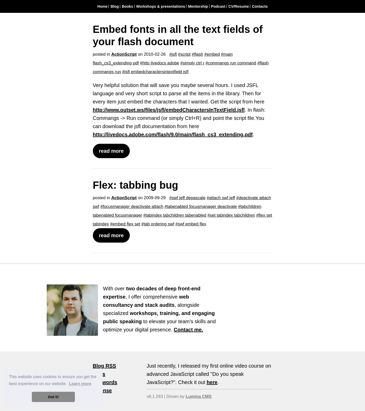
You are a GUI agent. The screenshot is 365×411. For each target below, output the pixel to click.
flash (198, 54)
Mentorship (198, 6)
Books (127, 6)
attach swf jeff (222, 197)
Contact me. (188, 329)
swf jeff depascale (188, 197)
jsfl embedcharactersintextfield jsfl (157, 71)
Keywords (105, 382)
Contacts (260, 6)
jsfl (174, 54)
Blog (115, 6)
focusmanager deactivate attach (133, 206)
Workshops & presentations (160, 6)
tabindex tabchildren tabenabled (176, 215)
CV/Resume (238, 6)
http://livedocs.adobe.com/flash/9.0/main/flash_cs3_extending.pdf (173, 134)
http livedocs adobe (160, 63)
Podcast (218, 6)
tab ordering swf (159, 224)
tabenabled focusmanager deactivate (202, 206)
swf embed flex (192, 224)
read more (111, 151)
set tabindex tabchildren (232, 215)
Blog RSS (104, 366)
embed (213, 54)
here (211, 382)
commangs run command (232, 63)
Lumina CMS (199, 396)
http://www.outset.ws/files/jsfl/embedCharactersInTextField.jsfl (169, 110)
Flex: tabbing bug (135, 185)
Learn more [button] (80, 383)
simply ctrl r (193, 63)
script (185, 54)
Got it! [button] (53, 397)
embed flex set (126, 224)
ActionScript (124, 54)
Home (102, 6)
